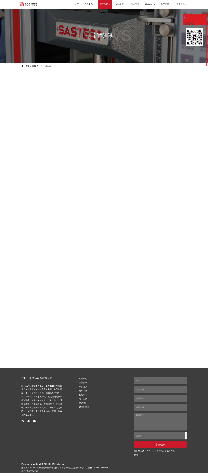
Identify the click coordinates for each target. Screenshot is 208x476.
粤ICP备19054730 (29, 471)
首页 (77, 4)
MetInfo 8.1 (38, 464)
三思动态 (47, 66)
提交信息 (160, 444)
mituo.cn (60, 464)
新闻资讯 (36, 66)
